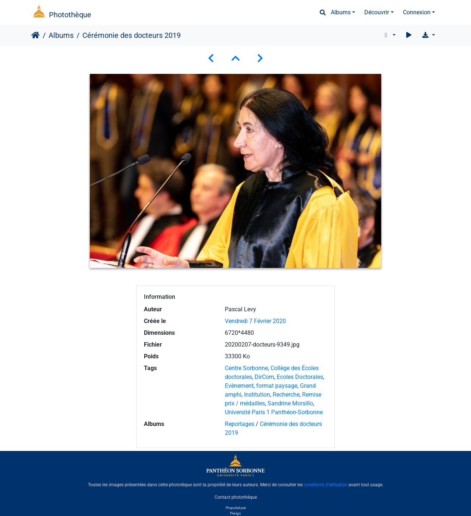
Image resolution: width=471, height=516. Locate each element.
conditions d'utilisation (325, 484)
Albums (341, 12)
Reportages (239, 423)
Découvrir (376, 12)
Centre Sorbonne (246, 368)
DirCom (264, 376)
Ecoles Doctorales (300, 376)
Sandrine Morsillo (290, 403)
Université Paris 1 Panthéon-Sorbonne (274, 412)
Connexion (417, 12)
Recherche (286, 394)
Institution (257, 394)
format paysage (276, 385)
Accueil (35, 35)
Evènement (239, 385)
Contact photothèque (236, 497)
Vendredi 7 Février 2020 (255, 321)
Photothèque (70, 14)
